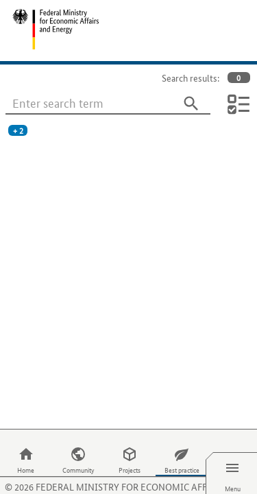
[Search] (191, 103)
